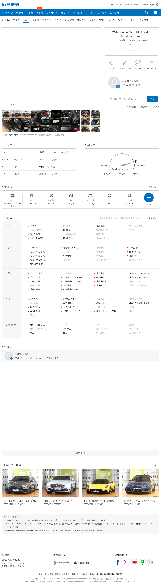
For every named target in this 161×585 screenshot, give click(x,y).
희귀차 (131, 19)
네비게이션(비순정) (38, 329)
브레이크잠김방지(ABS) (73, 277)
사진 (5, 104)
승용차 (35, 19)
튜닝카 (102, 19)
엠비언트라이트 (37, 264)
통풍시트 (67, 252)
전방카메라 (101, 281)
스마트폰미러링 (135, 333)
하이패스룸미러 (102, 260)
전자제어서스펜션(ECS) (139, 285)
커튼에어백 (35, 281)
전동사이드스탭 (135, 226)
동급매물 (107, 174)
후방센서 (67, 285)
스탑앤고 (100, 299)
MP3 (65, 333)
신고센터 (82, 574)
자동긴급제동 (134, 281)
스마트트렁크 (102, 307)
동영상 (13, 104)
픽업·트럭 (81, 19)
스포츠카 (46, 19)
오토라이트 (68, 303)
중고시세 (136, 174)
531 (142, 84)
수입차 (26, 19)
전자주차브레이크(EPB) (106, 311)
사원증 (54, 174)
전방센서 (100, 273)
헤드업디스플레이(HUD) (139, 303)
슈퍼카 (121, 19)
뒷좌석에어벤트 (135, 252)
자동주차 (132, 311)
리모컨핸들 (35, 307)
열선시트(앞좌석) (37, 260)
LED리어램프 (68, 238)
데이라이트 (101, 226)
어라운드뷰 (101, 285)
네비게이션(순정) (37, 325)
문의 (152, 99)
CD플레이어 (101, 329)
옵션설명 (152, 217)
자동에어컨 (35, 311)
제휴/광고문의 (53, 574)
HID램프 (66, 226)
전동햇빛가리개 (135, 260)
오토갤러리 (142, 19)
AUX (65, 325)
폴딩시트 (67, 260)
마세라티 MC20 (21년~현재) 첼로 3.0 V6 (103, 501)
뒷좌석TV (133, 325)
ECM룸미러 (134, 248)
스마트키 (34, 299)
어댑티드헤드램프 (70, 234)
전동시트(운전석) (37, 252)
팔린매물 (122, 174)
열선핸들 (34, 303)
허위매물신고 (35, 357)
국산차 (16, 19)
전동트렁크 (101, 303)
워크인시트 (101, 252)
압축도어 (100, 234)
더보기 (156, 465)
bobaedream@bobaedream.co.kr (78, 579)
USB (32, 333)
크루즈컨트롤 (69, 307)
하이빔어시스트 (102, 230)
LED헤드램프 (68, 230)
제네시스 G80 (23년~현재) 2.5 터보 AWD (64, 501)
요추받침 (100, 256)
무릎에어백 (35, 285)
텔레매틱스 (133, 329)
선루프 (33, 226)
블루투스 (67, 329)
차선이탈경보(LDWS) (138, 277)
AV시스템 (100, 333)
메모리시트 (68, 256)
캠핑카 (92, 19)
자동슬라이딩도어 (103, 238)
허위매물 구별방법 (52, 357)
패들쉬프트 (133, 256)
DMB (98, 325)
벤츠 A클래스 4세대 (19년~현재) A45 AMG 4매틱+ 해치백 (32, 501)
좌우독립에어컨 (69, 299)
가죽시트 (34, 248)
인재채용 (64, 574)
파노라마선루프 (37, 230)
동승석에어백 (36, 273)
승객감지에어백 (69, 273)
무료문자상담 (20, 357)
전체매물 (6, 19)
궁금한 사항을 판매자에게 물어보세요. (121, 99)
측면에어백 (35, 277)
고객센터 (91, 574)
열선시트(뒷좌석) (70, 248)
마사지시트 (101, 248)
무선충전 (132, 307)
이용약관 (73, 574)
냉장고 (33, 315)
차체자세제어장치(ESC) (73, 281)
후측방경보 (35, 289)
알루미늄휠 (35, 234)
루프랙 (132, 230)
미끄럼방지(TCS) (70, 289)
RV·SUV (57, 19)
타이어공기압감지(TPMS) (139, 273)
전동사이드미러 (37, 238)
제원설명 (152, 187)
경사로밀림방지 (135, 299)
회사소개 (42, 574)
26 (130, 84)
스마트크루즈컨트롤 (71, 311)
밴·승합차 (69, 19)
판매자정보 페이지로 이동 (118, 86)
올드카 (111, 19)
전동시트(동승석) (37, 256)
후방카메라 (101, 277)
